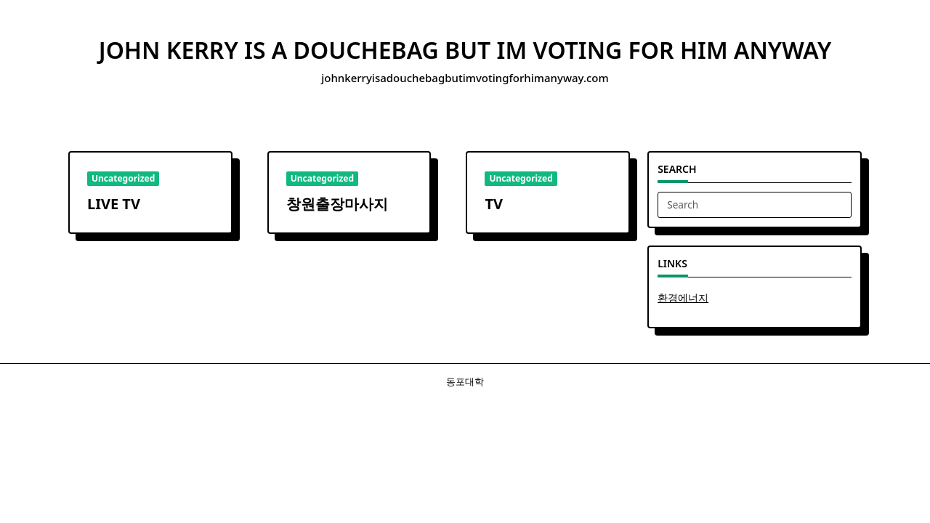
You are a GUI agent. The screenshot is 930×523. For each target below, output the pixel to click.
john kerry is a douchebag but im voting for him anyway (465, 49)
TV (494, 204)
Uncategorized (123, 178)
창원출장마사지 (337, 204)
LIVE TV (113, 204)
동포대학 (465, 381)
